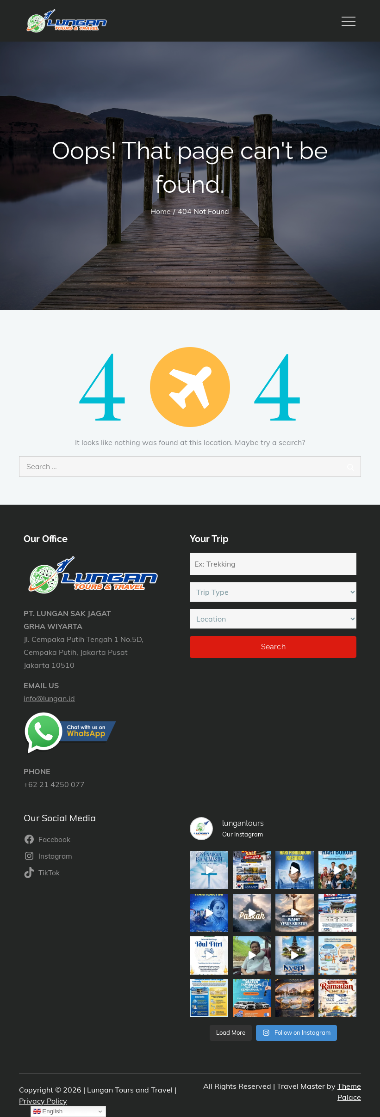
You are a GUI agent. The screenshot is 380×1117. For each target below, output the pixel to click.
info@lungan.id (49, 698)
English (47, 1111)
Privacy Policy (43, 1100)
